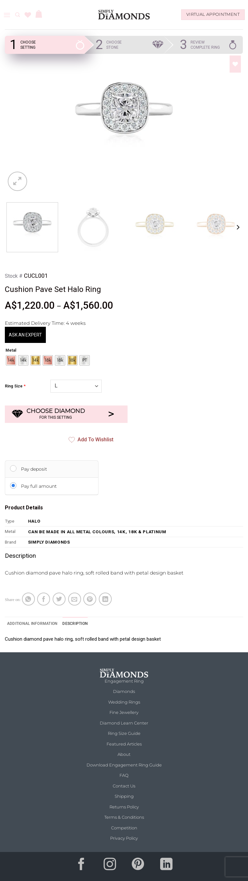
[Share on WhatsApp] (28, 599)
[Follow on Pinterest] (138, 866)
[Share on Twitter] (59, 599)
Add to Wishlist (90, 440)
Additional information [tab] (32, 623)
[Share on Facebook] (43, 599)
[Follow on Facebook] (82, 866)
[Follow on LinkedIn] (166, 866)
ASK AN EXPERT (25, 334)
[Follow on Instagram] (110, 866)
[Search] (17, 15)
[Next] (238, 227)
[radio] (11, 360)
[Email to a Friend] (74, 599)
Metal (10, 350)
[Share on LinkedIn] (105, 599)
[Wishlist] (28, 15)
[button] (7, 15)
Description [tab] (75, 623)
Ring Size (14, 386)
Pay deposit (34, 469)
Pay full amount (39, 486)
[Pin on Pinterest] (89, 599)
